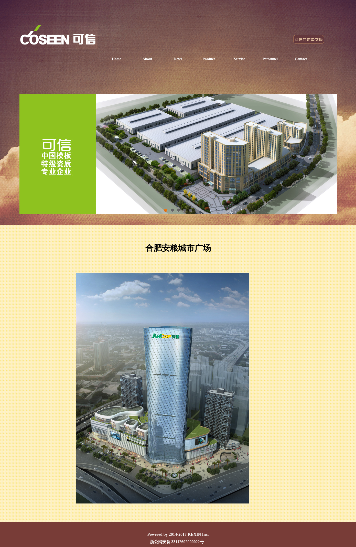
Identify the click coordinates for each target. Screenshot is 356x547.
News (178, 59)
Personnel (270, 59)
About (147, 59)
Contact (301, 59)
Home (116, 59)
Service (239, 59)
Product (209, 59)
